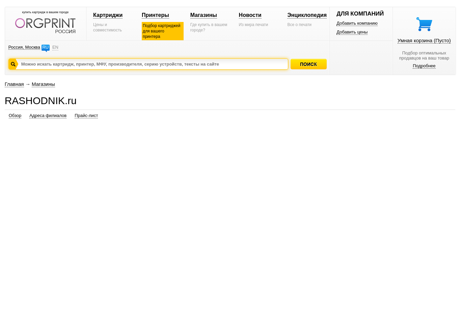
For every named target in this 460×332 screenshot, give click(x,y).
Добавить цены (352, 31)
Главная (14, 84)
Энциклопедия (307, 15)
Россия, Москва (24, 47)
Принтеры (155, 15)
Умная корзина (424, 40)
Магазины (203, 15)
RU (45, 47)
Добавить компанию (357, 23)
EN (55, 47)
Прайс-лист (86, 115)
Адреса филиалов (47, 115)
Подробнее (424, 65)
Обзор (15, 115)
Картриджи (108, 15)
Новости (250, 15)
